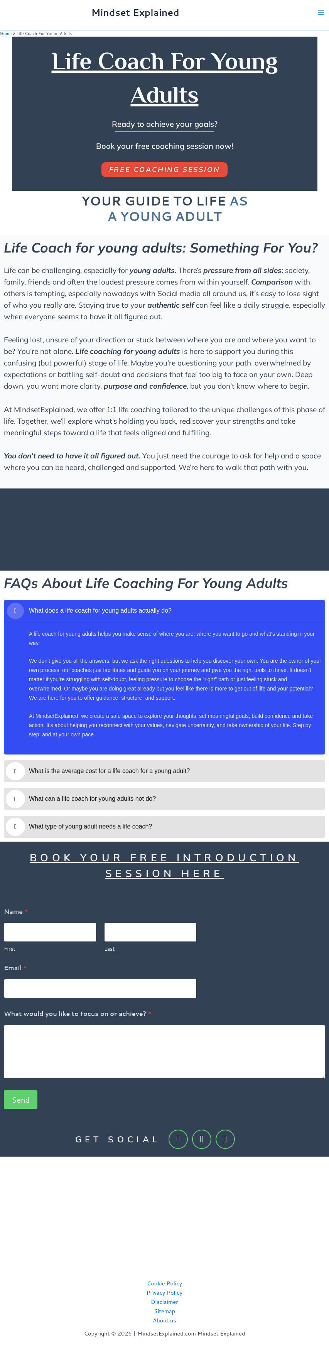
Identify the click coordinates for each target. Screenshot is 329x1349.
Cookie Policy (164, 1282)
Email (15, 966)
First (9, 948)
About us (164, 1319)
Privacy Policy (164, 1292)
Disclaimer (164, 1301)
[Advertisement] (164, 1213)
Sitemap (164, 1310)
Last (109, 948)
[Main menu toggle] (321, 13)
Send (21, 1098)
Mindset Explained (135, 12)
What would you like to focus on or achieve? (78, 1012)
